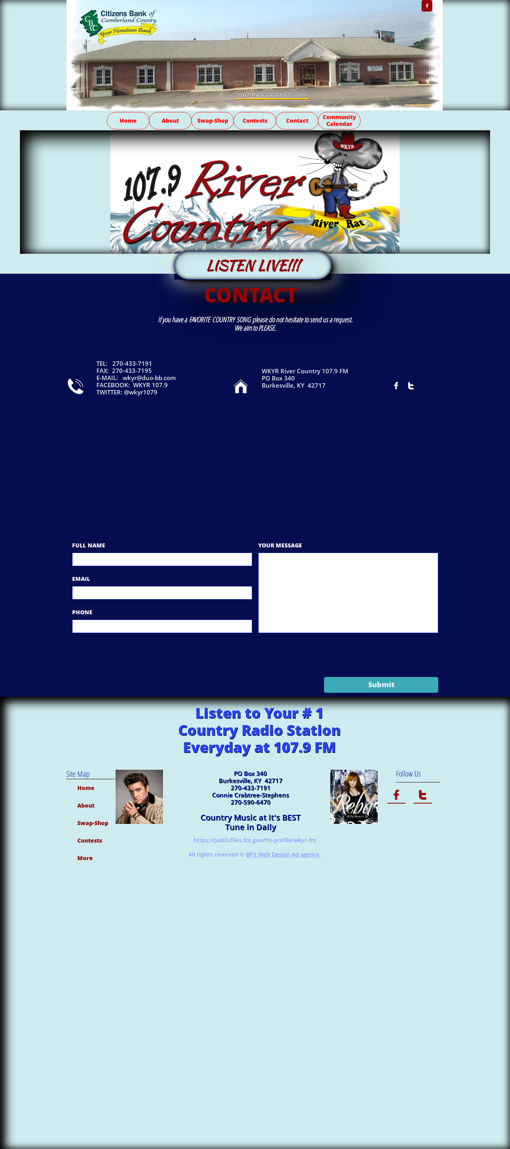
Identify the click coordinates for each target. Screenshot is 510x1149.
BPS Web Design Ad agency (283, 854)
